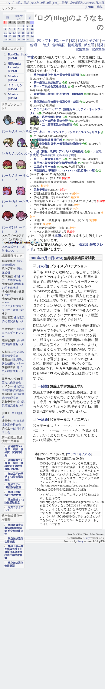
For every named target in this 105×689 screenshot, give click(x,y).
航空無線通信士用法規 (13, 540)
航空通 (89, 45)
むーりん (36, 131)
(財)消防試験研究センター (13, 344)
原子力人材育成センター (13, 371)
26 (10, 39)
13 (14, 32)
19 (10, 36)
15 (23, 32)
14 (18, 32)
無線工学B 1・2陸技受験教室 (14, 494)
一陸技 (44, 45)
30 (27, 39)
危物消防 (59, 45)
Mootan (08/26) (13, 77)
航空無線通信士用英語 (13, 564)
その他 (94, 40)
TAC (7, 302)
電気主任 (82, 49)
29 (23, 39)
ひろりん (8, 153)
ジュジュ (36, 153)
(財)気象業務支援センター (13, 405)
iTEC (7, 295)
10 (32, 29)
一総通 (43, 420)
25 (5, 39)
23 (27, 36)
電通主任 (98, 49)
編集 (100, 6)
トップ (9, 2)
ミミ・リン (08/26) (15, 87)
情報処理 (75, 45)
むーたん (8, 131)
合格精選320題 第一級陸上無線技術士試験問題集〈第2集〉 (13, 465)
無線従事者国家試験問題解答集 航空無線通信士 (13, 529)
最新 (65, 2)
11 (5, 32)
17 (32, 32)
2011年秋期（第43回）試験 (58, 155)
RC (73, 40)
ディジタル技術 (11, 306)
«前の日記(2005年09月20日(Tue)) (37, 2)
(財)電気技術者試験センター (13, 321)
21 (18, 36)
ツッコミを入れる (79, 454)
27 (14, 39)
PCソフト (44, 40)
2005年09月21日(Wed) (46, 258)
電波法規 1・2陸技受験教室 (14, 501)
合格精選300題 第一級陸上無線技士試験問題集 (13, 451)
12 (10, 32)
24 (32, 36)
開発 (100, 45)
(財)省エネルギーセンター (13, 332)
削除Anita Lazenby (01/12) (14, 67)
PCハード (61, 40)
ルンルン (22, 153)
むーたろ (22, 131)
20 (14, 36)
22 (23, 36)
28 (18, 39)
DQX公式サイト (12, 246)
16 (27, 32)
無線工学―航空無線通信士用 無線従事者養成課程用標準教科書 (13, 552)
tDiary (86, 537)
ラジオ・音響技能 (13, 309)
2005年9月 (19, 17)
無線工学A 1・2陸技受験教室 (14, 486)
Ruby (80, 541)
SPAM (82, 40)
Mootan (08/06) (13, 96)
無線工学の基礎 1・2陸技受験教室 (13, 477)
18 (5, 36)
